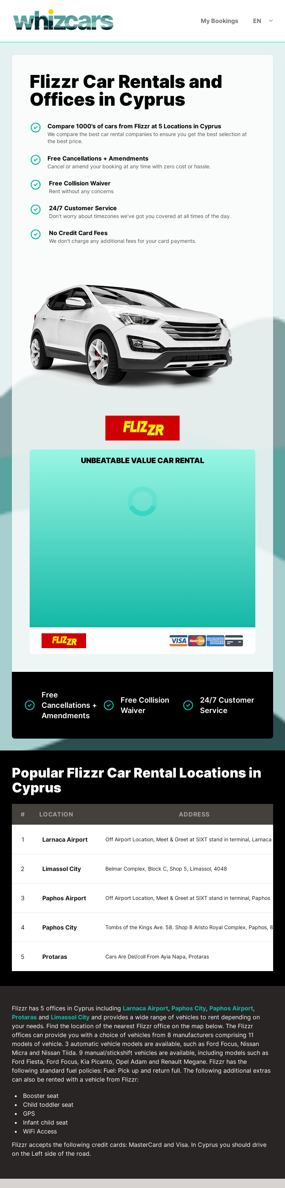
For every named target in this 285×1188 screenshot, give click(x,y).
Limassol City (61, 868)
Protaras (54, 956)
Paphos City (59, 927)
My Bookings (219, 20)
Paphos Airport (64, 898)
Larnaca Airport (65, 839)
